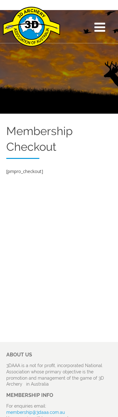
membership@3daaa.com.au (35, 412)
